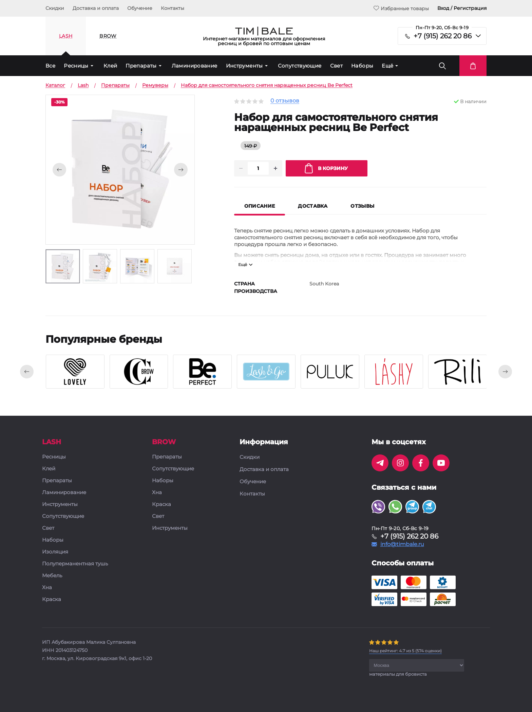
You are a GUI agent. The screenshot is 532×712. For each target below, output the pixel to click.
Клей (110, 65)
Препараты (141, 65)
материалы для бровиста (398, 674)
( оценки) (405, 650)
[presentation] (27, 371)
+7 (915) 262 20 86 (443, 36)
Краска (51, 599)
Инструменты (244, 65)
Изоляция (55, 552)
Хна (47, 587)
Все (50, 65)
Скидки (54, 8)
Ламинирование (194, 65)
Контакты (172, 8)
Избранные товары (401, 8)
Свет (336, 65)
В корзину (326, 168)
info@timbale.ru (402, 544)
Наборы (362, 65)
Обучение (139, 8)
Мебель (52, 575)
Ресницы (76, 65)
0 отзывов (284, 101)
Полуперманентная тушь (75, 563)
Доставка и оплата (96, 8)
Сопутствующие (300, 65)
